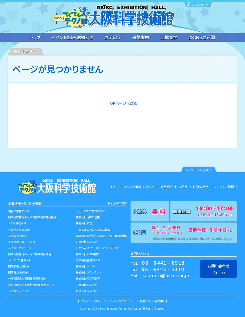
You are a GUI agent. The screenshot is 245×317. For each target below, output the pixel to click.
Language (197, 4)
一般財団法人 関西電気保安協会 (27, 278)
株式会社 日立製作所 (88, 254)
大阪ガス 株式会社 (19, 229)
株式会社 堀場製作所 (88, 278)
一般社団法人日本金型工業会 (93, 229)
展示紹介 (112, 37)
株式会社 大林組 (17, 236)
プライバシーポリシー (91, 301)
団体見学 (168, 37)
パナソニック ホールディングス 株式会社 (98, 248)
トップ (35, 37)
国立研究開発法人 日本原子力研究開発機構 (101, 236)
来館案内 (140, 37)
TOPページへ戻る (122, 103)
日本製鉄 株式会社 (87, 242)
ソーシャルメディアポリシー (120, 301)
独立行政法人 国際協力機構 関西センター (32, 285)
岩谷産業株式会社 (18, 211)
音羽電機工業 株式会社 (21, 242)
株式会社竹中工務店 (88, 217)
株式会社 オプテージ (20, 248)
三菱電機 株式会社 (87, 285)
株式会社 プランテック (88, 272)
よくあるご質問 (201, 37)
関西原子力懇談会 (18, 266)
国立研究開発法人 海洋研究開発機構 (29, 254)
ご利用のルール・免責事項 (151, 301)
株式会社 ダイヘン (18, 291)
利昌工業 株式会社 (87, 291)
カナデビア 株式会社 (19, 260)
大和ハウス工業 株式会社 (90, 211)
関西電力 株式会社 (19, 272)
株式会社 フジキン (86, 266)
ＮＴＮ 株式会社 (17, 223)
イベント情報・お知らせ (72, 37)
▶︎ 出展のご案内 (117, 203)
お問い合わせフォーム (218, 269)
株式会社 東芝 (84, 223)
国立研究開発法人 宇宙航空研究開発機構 (32, 217)
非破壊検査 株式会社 (88, 260)
